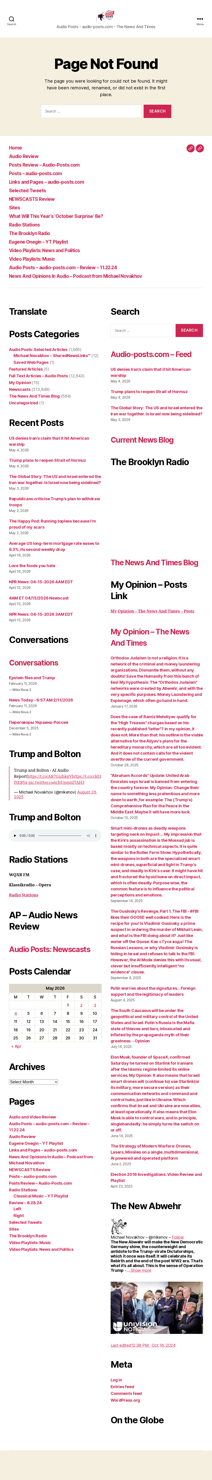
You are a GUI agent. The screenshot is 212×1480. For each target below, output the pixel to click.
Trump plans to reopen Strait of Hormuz (47, 467)
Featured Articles (25, 375)
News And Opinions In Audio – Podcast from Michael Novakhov (87, 282)
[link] (178, 1266)
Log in (116, 1409)
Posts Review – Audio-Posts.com (50, 171)
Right (18, 1233)
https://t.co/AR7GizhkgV (49, 783)
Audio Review (26, 163)
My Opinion (20, 389)
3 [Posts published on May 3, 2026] (95, 1023)
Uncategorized (23, 409)
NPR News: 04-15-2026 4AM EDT (41, 588)
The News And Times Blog (34, 403)
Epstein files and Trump (32, 684)
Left (17, 1226)
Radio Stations (27, 231)
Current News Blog (149, 457)
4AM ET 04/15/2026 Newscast (39, 604)
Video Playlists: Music (36, 265)
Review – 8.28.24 (25, 1220)
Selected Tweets (30, 197)
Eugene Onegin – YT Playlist (43, 248)
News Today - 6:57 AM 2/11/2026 (41, 706)
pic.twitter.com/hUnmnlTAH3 (56, 789)
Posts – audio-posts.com (40, 180)
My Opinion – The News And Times (145, 666)
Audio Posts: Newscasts (34, 961)
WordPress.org (125, 1429)
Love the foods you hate (32, 572)
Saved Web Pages (31, 369)
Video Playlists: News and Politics (51, 257)
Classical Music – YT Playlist (40, 1214)
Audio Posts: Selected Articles (38, 356)
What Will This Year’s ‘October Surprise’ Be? (64, 223)
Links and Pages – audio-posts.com (53, 188)
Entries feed (122, 1416)
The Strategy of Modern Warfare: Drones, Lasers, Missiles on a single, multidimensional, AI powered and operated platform (155, 1181)
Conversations (38, 668)
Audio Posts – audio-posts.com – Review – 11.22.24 (72, 274)
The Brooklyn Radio (33, 240)
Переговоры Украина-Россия (38, 729)
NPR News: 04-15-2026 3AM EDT (41, 621)
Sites (15, 214)
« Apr (16, 1064)
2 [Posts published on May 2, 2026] (81, 1023)
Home (16, 154)
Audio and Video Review (32, 1135)
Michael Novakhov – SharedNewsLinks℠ (51, 362)
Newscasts (20, 396)
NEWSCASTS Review (35, 205)
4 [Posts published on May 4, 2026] (15, 1031)
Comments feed (126, 1422)
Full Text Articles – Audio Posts (38, 382)
